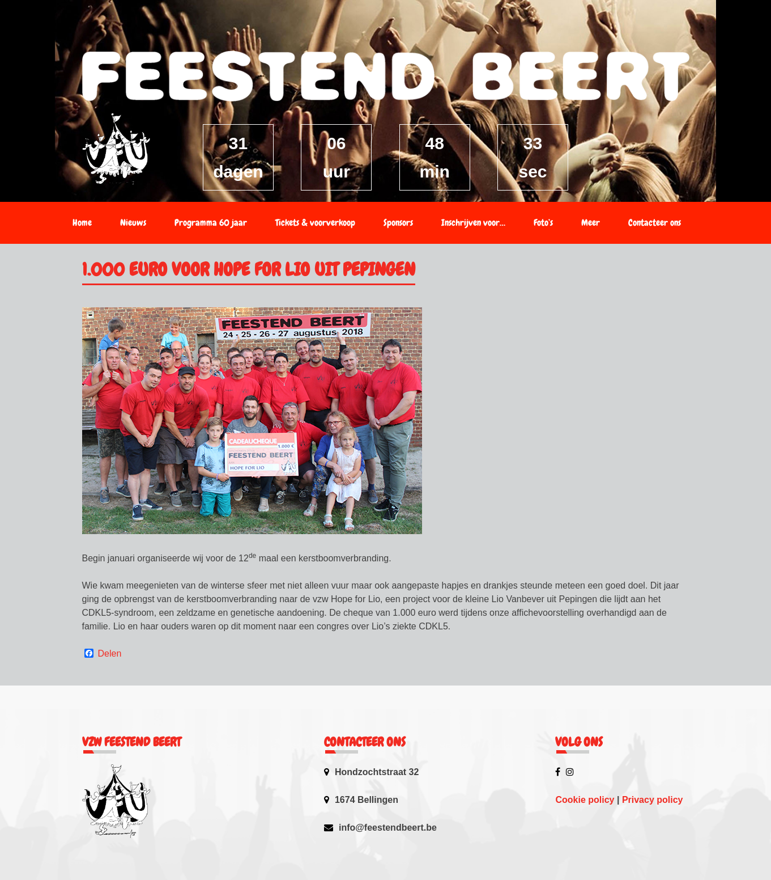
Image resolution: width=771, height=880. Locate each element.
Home (82, 223)
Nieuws (133, 223)
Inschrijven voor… (473, 223)
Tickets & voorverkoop (315, 223)
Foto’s (543, 223)
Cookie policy (584, 800)
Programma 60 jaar (210, 223)
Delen (110, 653)
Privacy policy (652, 800)
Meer (590, 223)
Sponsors (398, 223)
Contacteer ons (654, 223)
